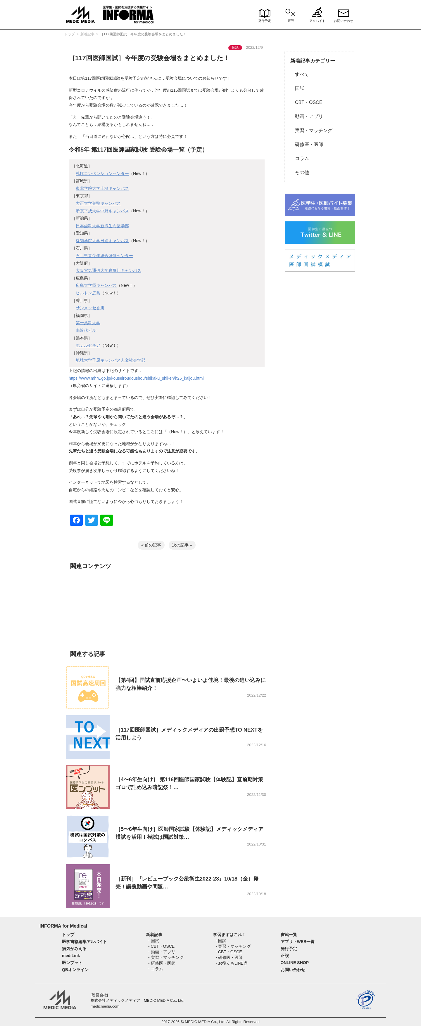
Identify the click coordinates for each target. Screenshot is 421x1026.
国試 (297, 88)
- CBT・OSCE (161, 946)
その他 (299, 172)
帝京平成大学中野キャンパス (102, 211)
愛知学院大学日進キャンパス (102, 240)
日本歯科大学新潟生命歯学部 (102, 225)
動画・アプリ (306, 116)
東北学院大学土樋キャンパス (102, 188)
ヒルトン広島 (88, 293)
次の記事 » (182, 545)
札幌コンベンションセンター (102, 173)
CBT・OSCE (306, 102)
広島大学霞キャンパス (96, 285)
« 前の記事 (151, 545)
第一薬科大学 (88, 322)
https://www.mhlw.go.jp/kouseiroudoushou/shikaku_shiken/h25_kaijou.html (136, 378)
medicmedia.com (105, 1006)
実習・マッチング (311, 130)
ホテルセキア (88, 345)
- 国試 (153, 940)
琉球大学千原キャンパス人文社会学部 (110, 360)
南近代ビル (86, 330)
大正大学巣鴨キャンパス (98, 203)
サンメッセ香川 (90, 307)
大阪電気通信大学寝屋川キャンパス (108, 270)
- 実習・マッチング (166, 957)
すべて (299, 74)
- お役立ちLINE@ (231, 963)
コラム (299, 158)
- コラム (155, 968)
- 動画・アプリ (161, 951)
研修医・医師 (306, 144)
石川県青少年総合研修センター (104, 255)
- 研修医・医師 (161, 963)
